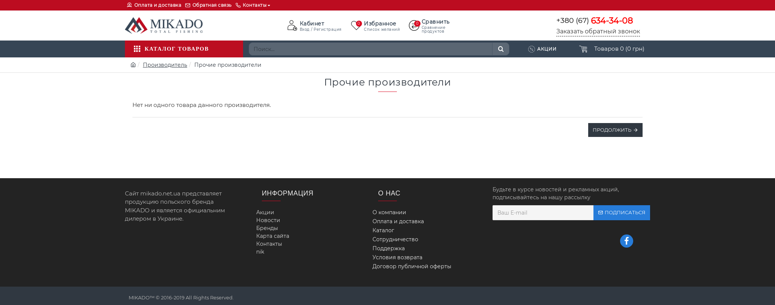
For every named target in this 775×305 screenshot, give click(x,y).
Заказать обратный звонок (598, 31)
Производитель (165, 65)
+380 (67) (594, 21)
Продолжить (612, 130)
